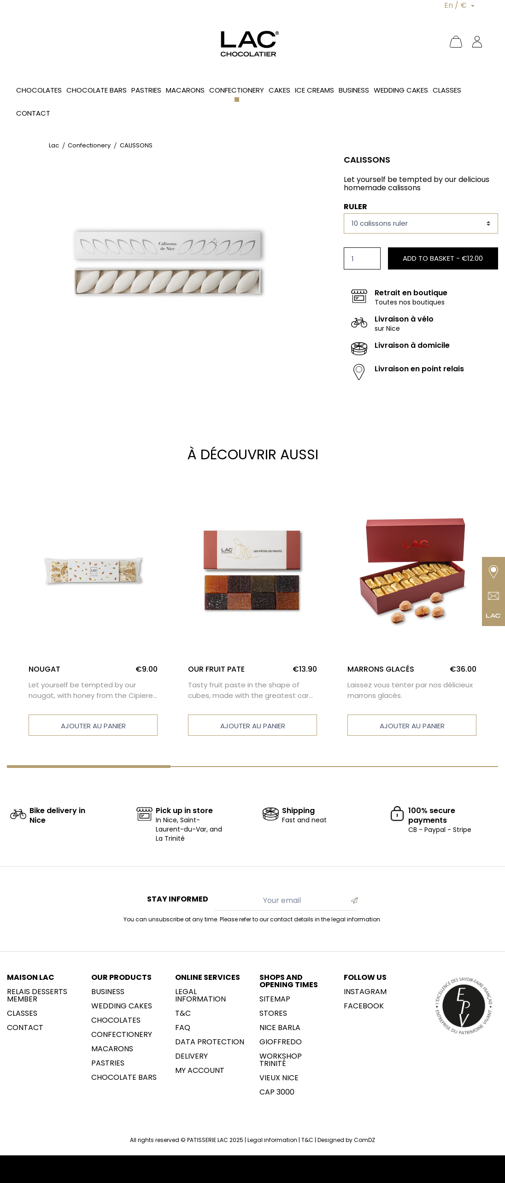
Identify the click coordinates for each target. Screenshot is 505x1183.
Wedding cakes (121, 1006)
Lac (54, 145)
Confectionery (121, 1034)
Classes (22, 1013)
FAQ (182, 1027)
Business (107, 992)
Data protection (209, 1042)
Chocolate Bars (124, 1077)
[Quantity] (362, 258)
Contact (25, 1027)
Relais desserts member (37, 995)
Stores (273, 1013)
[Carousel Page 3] (416, 766)
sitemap (274, 999)
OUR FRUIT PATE (216, 669)
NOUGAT (44, 669)
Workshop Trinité (280, 1060)
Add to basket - (443, 258)
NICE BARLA (279, 1027)
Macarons (112, 1049)
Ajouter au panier (93, 726)
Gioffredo (280, 1042)
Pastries (107, 1063)
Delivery (191, 1056)
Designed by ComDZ (346, 1140)
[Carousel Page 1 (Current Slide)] (88, 766)
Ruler (355, 207)
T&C (183, 1013)
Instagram (365, 992)
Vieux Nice (279, 1078)
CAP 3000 (276, 1092)
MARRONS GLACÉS (380, 669)
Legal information (200, 995)
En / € (456, 5)
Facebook (364, 1006)
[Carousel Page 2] (252, 766)
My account (199, 1070)
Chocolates (116, 1020)
